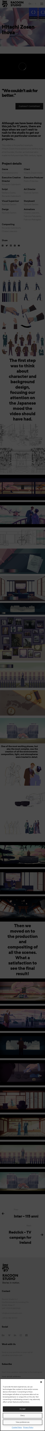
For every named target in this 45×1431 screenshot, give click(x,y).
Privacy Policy (28, 1427)
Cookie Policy (17, 1427)
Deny (22, 1415)
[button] (41, 1382)
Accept (22, 1409)
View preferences (22, 1422)
